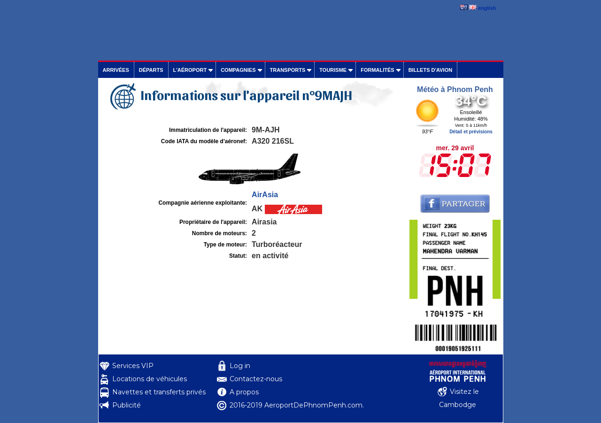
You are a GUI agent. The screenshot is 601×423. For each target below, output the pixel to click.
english (487, 8)
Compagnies (238, 70)
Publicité (126, 405)
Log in (240, 365)
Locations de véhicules (149, 379)
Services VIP (133, 365)
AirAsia (265, 195)
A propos (244, 392)
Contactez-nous (256, 379)
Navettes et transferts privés (159, 392)
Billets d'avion (430, 70)
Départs (151, 70)
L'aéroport (190, 70)
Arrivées (116, 70)
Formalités (377, 70)
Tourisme (333, 70)
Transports (288, 70)
